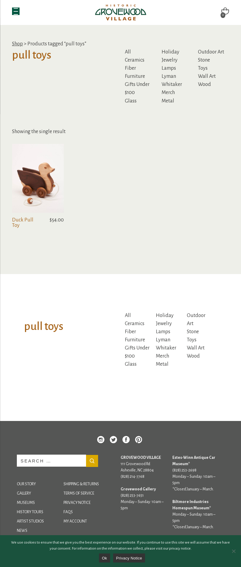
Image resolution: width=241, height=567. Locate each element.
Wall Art (207, 76)
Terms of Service (78, 493)
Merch (168, 92)
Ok (104, 558)
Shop (17, 44)
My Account (75, 521)
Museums (26, 503)
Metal (168, 101)
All (128, 52)
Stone (204, 60)
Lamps (169, 68)
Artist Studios (30, 521)
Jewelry (170, 60)
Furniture (135, 76)
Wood (204, 84)
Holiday (170, 52)
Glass (131, 101)
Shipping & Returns (81, 484)
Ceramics (134, 60)
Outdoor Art (211, 52)
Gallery (24, 493)
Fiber (130, 68)
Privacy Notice (77, 503)
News (22, 531)
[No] (233, 551)
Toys (203, 68)
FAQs (68, 512)
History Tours (30, 512)
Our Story (26, 484)
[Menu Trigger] (16, 11)
